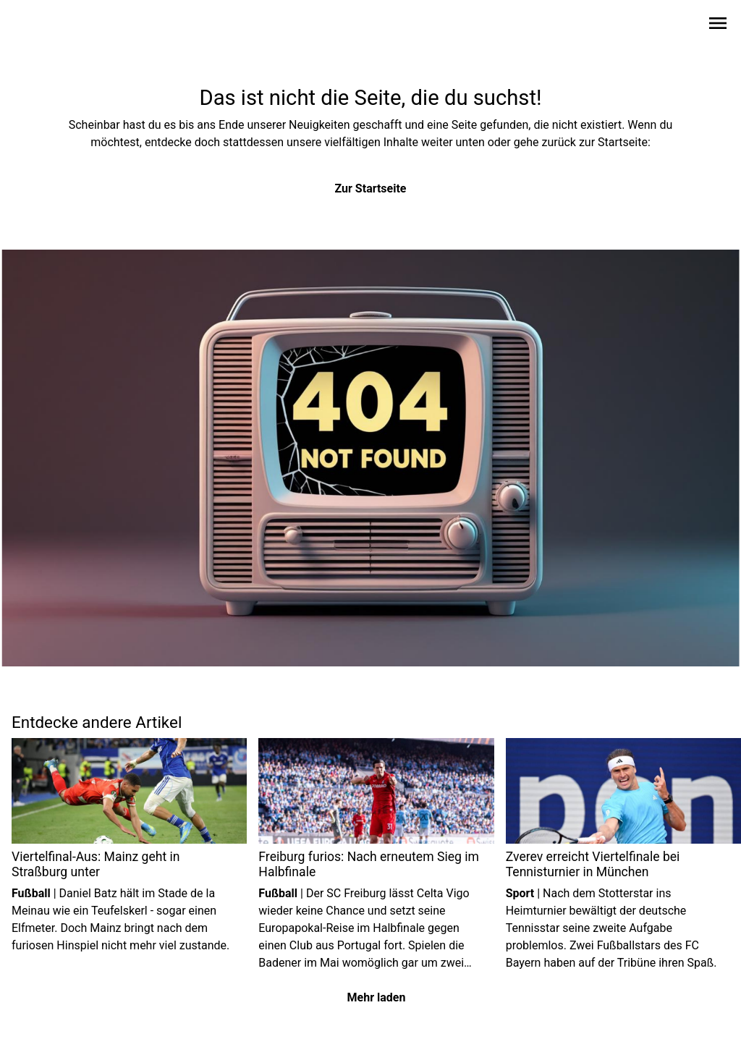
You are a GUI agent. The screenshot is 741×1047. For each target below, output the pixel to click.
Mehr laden (376, 997)
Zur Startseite (371, 188)
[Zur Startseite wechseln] (46, 26)
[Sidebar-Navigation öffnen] (717, 26)
